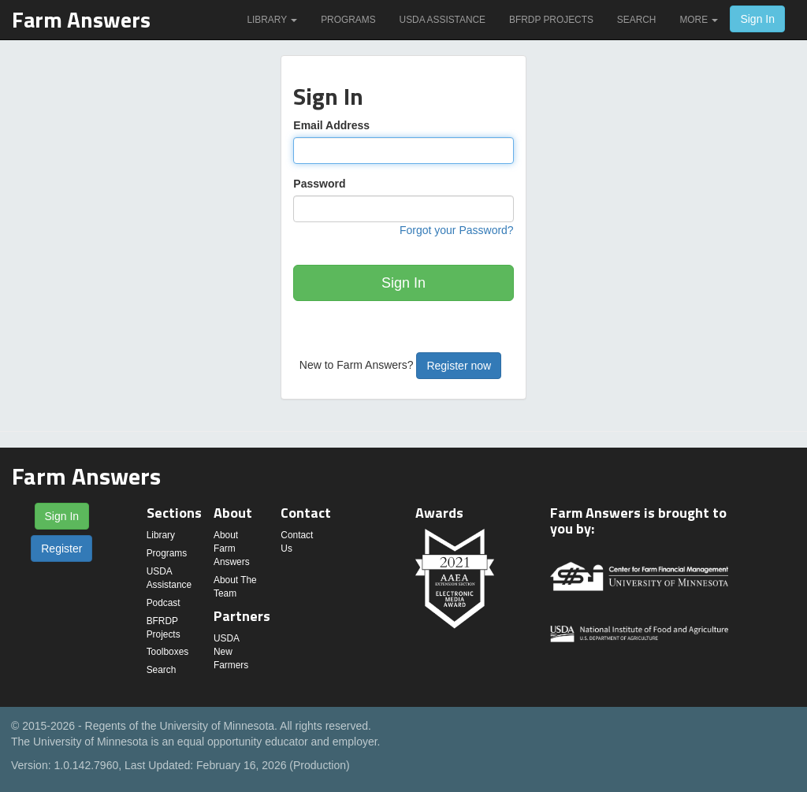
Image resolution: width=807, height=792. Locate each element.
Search (636, 19)
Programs (348, 19)
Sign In (757, 19)
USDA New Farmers (231, 652)
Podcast (163, 602)
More (698, 19)
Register (61, 548)
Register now (458, 365)
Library (272, 19)
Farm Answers (81, 19)
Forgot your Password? (457, 230)
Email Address (331, 125)
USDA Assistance (442, 19)
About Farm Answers (232, 548)
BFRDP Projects (551, 19)
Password (319, 183)
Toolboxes (168, 651)
